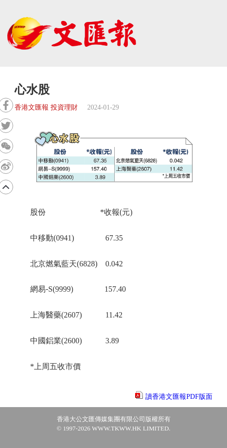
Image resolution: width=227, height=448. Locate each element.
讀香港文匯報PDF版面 (178, 396)
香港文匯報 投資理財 (46, 107)
